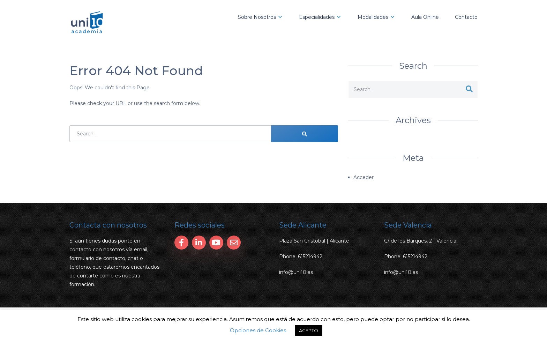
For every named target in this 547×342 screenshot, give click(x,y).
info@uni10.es (296, 272)
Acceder (363, 177)
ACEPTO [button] (308, 330)
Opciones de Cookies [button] (258, 330)
